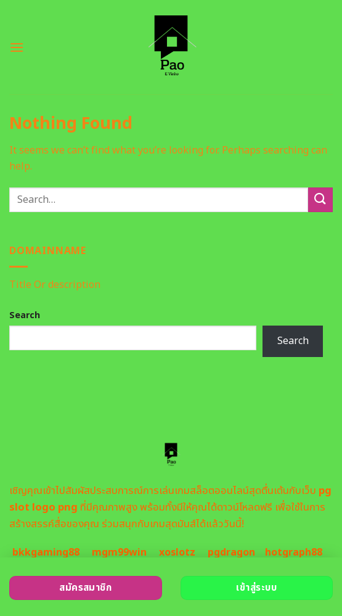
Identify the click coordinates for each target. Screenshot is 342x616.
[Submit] (320, 199)
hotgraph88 (293, 552)
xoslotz (177, 552)
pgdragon (231, 552)
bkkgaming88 (45, 552)
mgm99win (119, 552)
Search (24, 315)
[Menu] (16, 47)
